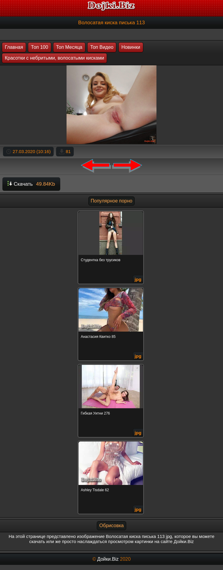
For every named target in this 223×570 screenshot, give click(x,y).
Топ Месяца (69, 47)
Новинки (130, 47)
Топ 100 (39, 47)
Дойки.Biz (107, 559)
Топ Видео (101, 47)
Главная (14, 47)
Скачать (31, 184)
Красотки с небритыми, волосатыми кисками (54, 58)
